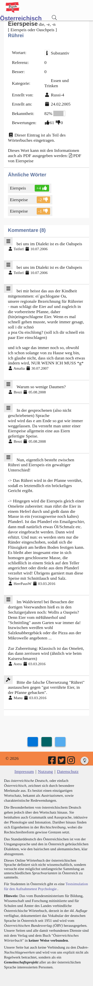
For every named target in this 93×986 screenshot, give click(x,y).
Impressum (24, 771)
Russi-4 (57, 94)
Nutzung (45, 771)
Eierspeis (18, 188)
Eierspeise (19, 199)
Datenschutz (68, 771)
